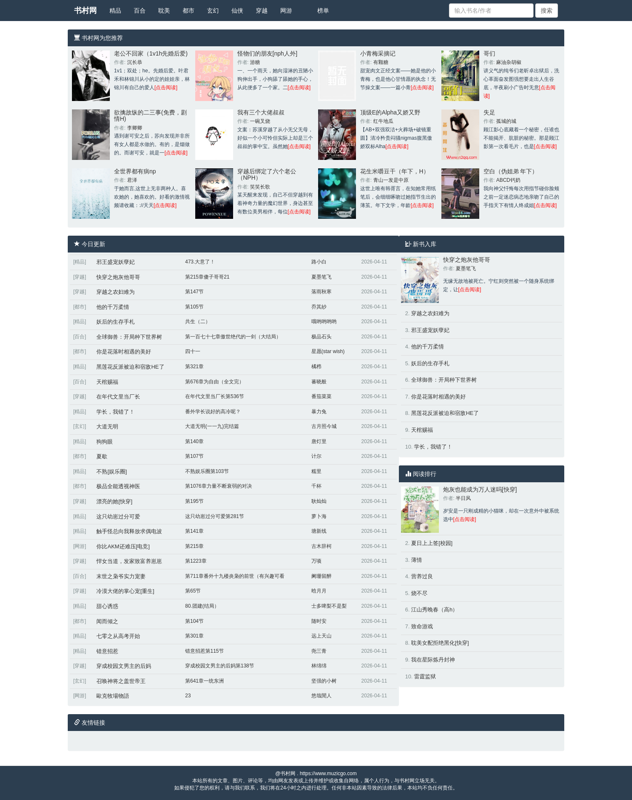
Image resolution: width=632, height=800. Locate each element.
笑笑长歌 (260, 187)
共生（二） (197, 321)
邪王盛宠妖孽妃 (115, 262)
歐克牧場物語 (112, 696)
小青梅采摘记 (378, 53)
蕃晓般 (319, 382)
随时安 (319, 621)
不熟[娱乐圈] (111, 471)
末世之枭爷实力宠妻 (121, 576)
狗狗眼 (104, 442)
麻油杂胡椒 (508, 62)
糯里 (316, 471)
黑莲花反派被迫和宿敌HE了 (130, 367)
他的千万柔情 (112, 307)
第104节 (194, 621)
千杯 (316, 486)
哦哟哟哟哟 (324, 321)
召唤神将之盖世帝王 (121, 681)
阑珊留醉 (321, 576)
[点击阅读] (166, 87)
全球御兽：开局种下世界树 (129, 337)
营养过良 (422, 576)
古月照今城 (324, 426)
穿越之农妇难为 (115, 292)
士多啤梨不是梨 (329, 606)
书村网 (85, 10)
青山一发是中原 (391, 180)
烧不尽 (419, 593)
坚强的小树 (324, 681)
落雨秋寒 (321, 292)
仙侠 (237, 10)
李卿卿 (134, 128)
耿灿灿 (319, 501)
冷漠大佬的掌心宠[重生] (125, 591)
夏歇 (101, 456)
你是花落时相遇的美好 (123, 351)
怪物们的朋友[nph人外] (267, 53)
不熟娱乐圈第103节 (207, 471)
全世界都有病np (135, 171)
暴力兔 (319, 412)
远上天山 (321, 636)
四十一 (192, 351)
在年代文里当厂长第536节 (214, 396)
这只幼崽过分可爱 (118, 516)
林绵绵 (319, 666)
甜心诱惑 (107, 606)
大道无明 (107, 426)
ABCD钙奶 (508, 180)
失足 (489, 112)
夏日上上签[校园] (431, 543)
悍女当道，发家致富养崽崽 (129, 561)
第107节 (194, 456)
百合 (140, 10)
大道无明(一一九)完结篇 (212, 426)
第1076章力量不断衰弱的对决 (218, 486)
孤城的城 (506, 121)
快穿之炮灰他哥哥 (118, 277)
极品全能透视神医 (118, 486)
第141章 (194, 531)
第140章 (194, 441)
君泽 (132, 180)
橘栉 (316, 366)
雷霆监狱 (425, 676)
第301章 (194, 636)
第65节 (193, 591)
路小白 (319, 262)
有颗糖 (380, 62)
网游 (286, 10)
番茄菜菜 (321, 396)
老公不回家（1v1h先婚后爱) (151, 53)
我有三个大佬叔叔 (260, 112)
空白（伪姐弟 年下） (510, 171)
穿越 (262, 10)
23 (188, 696)
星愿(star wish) (328, 351)
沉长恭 (134, 62)
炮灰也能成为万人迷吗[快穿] (480, 489)
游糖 (255, 62)
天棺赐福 (107, 382)
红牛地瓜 (383, 121)
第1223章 (196, 561)
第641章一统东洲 (204, 681)
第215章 (194, 546)
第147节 (194, 292)
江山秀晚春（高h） (434, 609)
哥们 (489, 53)
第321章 (194, 366)
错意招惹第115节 (204, 651)
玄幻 (213, 10)
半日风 (463, 498)
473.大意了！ (200, 262)
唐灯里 (319, 441)
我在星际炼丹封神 (433, 659)
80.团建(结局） (202, 606)
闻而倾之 (107, 621)
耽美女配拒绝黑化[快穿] (440, 643)
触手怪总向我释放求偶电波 (129, 531)
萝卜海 (319, 516)
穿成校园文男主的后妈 (123, 666)
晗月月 (319, 591)
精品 (115, 10)
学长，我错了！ (115, 412)
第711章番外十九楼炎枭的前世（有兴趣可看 (234, 576)
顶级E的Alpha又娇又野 (390, 112)
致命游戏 (422, 626)
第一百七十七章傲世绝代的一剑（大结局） (233, 337)
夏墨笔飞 (321, 277)
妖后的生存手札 (115, 322)
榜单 (323, 10)
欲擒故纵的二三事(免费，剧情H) (150, 115)
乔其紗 (319, 307)
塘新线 (319, 531)
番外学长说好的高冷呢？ (213, 412)
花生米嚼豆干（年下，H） (394, 171)
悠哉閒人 (321, 696)
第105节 (194, 307)
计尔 (316, 456)
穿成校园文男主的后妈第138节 (219, 666)
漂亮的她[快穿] (114, 501)
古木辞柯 (321, 546)
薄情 (416, 560)
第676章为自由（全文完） (214, 382)
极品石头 (321, 337)
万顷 (316, 561)
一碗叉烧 (260, 121)
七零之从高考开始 (118, 636)
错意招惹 (107, 651)
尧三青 (319, 651)
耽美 (164, 10)
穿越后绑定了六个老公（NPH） (266, 174)
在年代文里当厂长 (118, 396)
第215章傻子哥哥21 (207, 277)
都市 (188, 10)
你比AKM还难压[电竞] (122, 546)
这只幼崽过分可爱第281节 (214, 516)
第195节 (194, 501)
